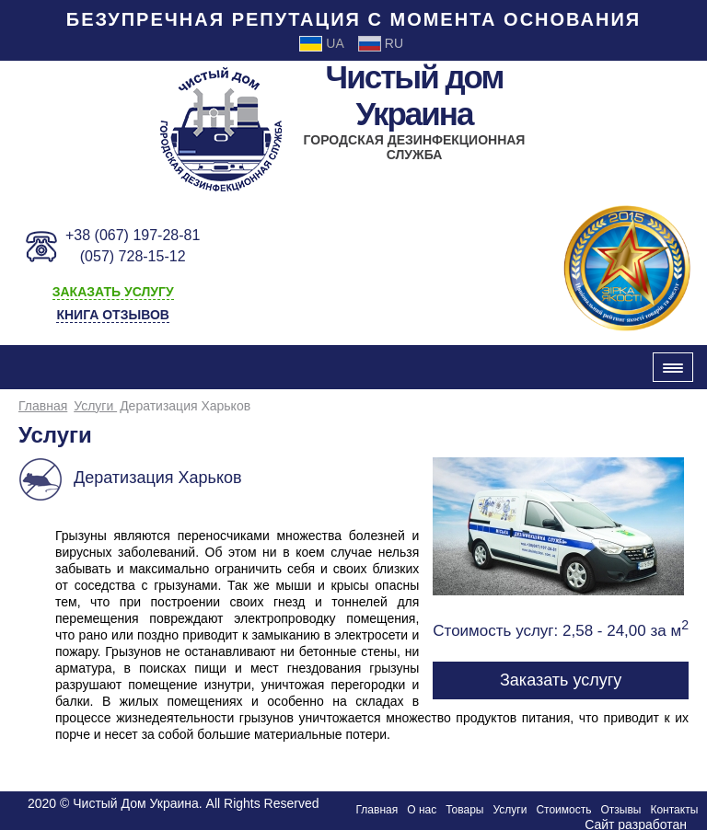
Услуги (95, 405)
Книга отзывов (112, 314)
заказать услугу (113, 291)
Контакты (674, 809)
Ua (321, 44)
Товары (464, 809)
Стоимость (563, 809)
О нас (421, 809)
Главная (42, 405)
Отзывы (620, 809)
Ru (380, 44)
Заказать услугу (560, 680)
